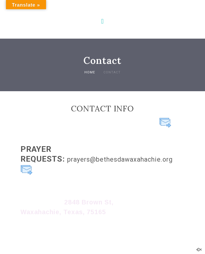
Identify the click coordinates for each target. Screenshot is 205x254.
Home (89, 72)
